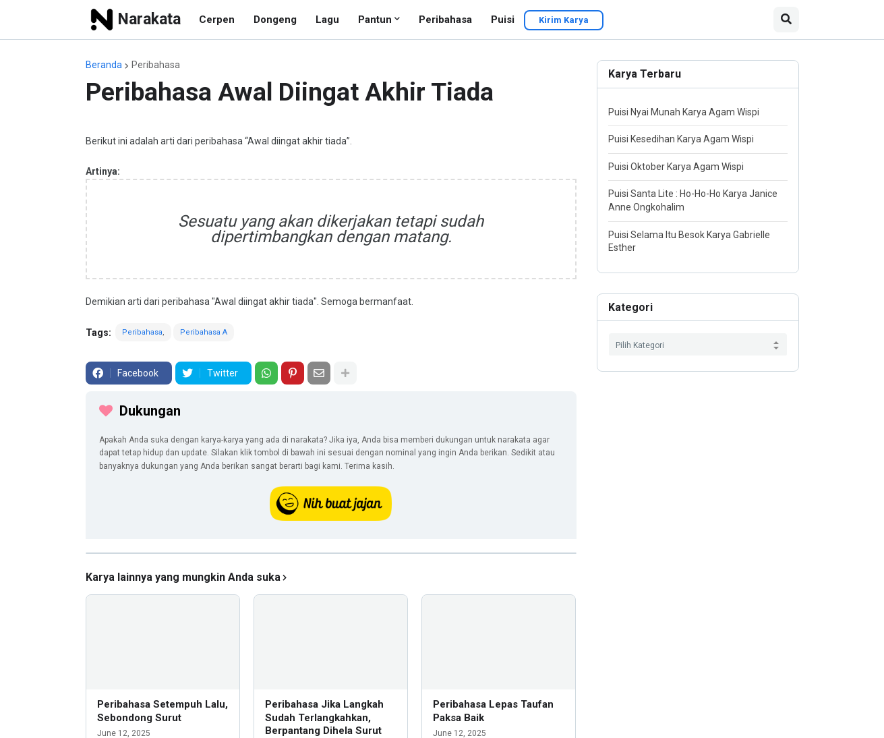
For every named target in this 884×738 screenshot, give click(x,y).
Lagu (327, 19)
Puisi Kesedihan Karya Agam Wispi (681, 139)
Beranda (104, 64)
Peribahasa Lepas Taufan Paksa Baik (493, 711)
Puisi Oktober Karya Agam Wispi (676, 166)
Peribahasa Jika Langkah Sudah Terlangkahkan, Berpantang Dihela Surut (324, 717)
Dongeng (275, 19)
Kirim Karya (564, 20)
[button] (786, 19)
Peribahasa (445, 19)
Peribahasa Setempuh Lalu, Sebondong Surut (162, 711)
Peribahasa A (203, 332)
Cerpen (217, 19)
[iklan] (331, 553)
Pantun (375, 19)
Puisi (502, 19)
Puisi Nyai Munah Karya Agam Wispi (683, 112)
